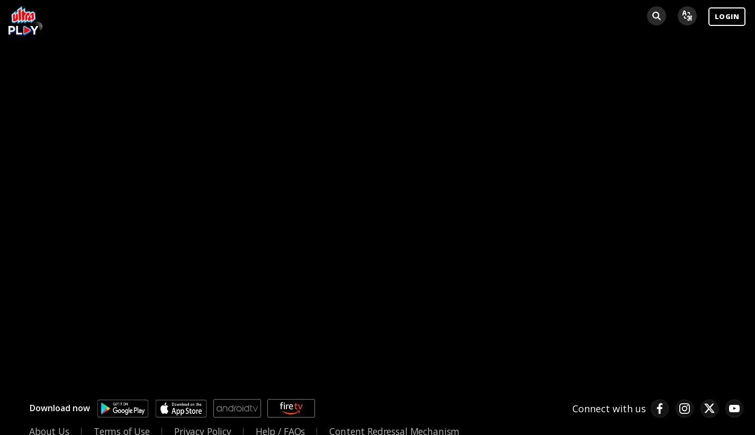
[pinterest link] (734, 409)
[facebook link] (660, 409)
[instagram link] (685, 409)
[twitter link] (709, 409)
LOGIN (727, 16)
